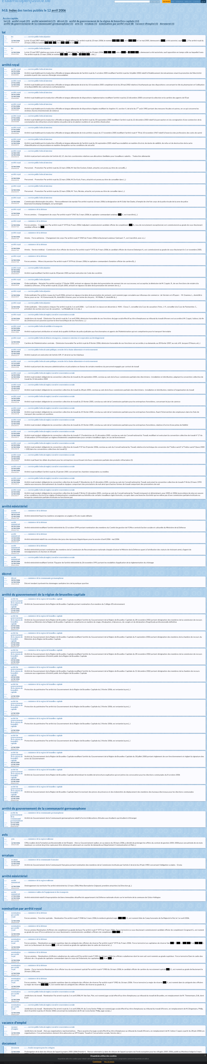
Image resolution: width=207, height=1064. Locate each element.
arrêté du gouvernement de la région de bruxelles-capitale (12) (104, 21)
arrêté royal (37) (21, 21)
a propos (179, 1)
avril (55, 10)
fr (202, 1)
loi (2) (7, 21)
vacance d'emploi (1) (146, 23)
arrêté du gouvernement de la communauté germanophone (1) (38, 23)
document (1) (167, 23)
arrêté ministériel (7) (43, 21)
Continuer (97, 1061)
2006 (62, 10)
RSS (172, 1)
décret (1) (62, 21)
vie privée (166, 1)
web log (188, 1)
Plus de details (109, 1062)
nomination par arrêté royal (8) (116, 23)
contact (196, 1)
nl (204, 1)
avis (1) (79, 23)
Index (13, 10)
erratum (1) (91, 23)
